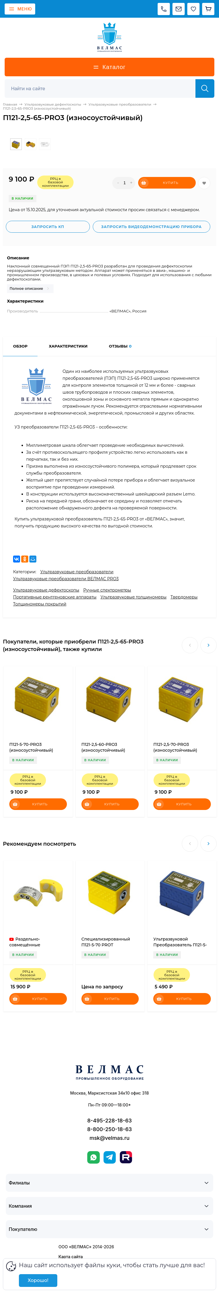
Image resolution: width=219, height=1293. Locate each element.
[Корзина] (208, 9)
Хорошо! (38, 1280)
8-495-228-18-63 (109, 1120)
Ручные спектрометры (107, 590)
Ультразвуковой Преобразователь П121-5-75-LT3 (180, 944)
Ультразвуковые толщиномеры (133, 597)
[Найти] (204, 88)
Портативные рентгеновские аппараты (55, 597)
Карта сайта (70, 1256)
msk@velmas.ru (110, 1138)
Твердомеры (183, 597)
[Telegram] (110, 1157)
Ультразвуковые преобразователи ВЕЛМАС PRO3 (66, 578)
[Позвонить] (164, 9)
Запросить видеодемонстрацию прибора (151, 227)
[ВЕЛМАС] (109, 37)
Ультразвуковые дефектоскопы (46, 590)
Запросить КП (47, 227)
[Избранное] (193, 9)
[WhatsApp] (93, 1157)
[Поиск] (103, 88)
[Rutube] (126, 1157)
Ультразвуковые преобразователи (76, 571)
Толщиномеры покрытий (39, 604)
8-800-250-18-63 (109, 1129)
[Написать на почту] (178, 9)
